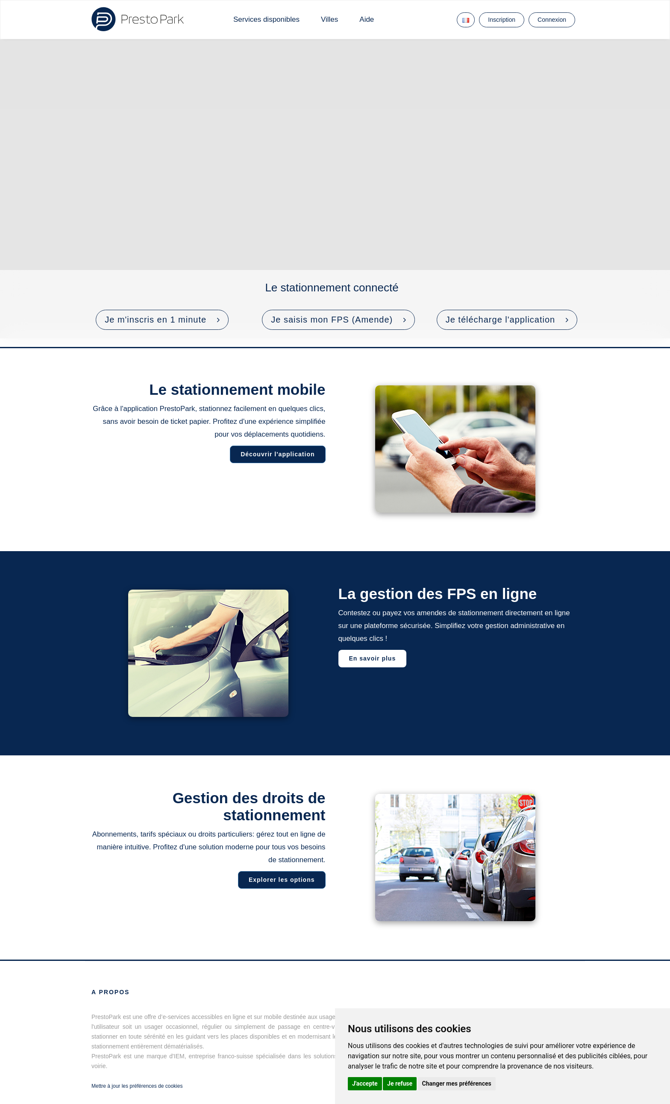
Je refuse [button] (399, 1083)
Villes (329, 19)
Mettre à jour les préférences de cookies (136, 1086)
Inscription (501, 19)
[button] (162, 320)
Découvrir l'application (275, 454)
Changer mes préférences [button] (456, 1083)
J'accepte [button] (365, 1083)
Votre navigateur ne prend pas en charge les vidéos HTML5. (335, 188)
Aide (366, 19)
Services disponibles (266, 19)
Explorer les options (279, 879)
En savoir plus (375, 658)
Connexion (552, 19)
